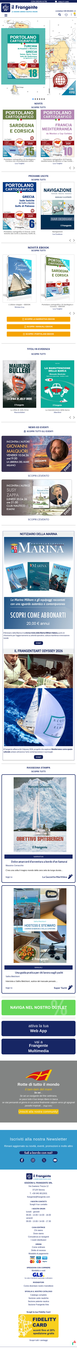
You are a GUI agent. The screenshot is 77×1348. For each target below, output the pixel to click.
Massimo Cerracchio (15, 865)
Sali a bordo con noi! (38, 1152)
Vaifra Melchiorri (13, 976)
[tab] (38, 103)
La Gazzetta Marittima (54, 876)
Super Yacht (60, 987)
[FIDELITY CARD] (56, 1)
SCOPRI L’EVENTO (38, 475)
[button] (6, 15)
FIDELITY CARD (63, 1)
